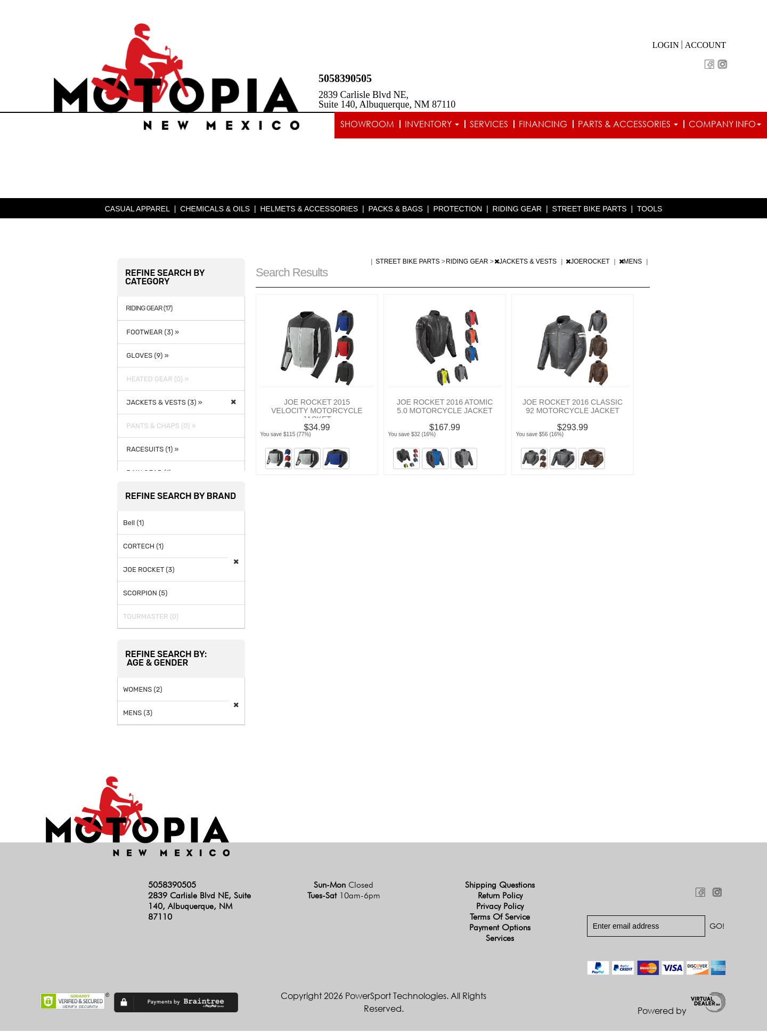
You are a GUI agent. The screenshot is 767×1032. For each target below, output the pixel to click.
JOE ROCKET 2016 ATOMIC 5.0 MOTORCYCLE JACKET (445, 407)
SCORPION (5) (145, 594)
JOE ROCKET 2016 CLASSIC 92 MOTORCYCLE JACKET (573, 407)
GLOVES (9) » (146, 357)
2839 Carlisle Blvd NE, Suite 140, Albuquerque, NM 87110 (387, 99)
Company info (725, 124)
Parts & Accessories (628, 124)
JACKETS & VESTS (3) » (162, 403)
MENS (631, 262)
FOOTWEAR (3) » (151, 333)
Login (665, 45)
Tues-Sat (343, 896)
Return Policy (500, 896)
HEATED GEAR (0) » (156, 380)
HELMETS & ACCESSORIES (309, 210)
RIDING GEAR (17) (149, 309)
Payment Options (500, 928)
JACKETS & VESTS (526, 262)
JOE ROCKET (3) (149, 571)
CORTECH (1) (143, 547)
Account (705, 45)
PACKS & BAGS (396, 210)
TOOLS (649, 210)
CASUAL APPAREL (137, 210)
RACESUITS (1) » (150, 450)
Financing (543, 124)
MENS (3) (137, 714)
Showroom (367, 124)
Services (489, 124)
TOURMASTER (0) (150, 617)
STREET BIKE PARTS (589, 210)
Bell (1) (133, 524)
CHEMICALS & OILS (215, 210)
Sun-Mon (343, 886)
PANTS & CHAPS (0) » (159, 427)
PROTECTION (457, 210)
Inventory (432, 124)
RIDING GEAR (517, 210)
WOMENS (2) (142, 690)
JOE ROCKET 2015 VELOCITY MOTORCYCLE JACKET (316, 411)
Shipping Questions (500, 886)
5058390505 (345, 78)
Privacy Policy (500, 907)
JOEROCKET (588, 262)
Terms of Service (500, 918)
